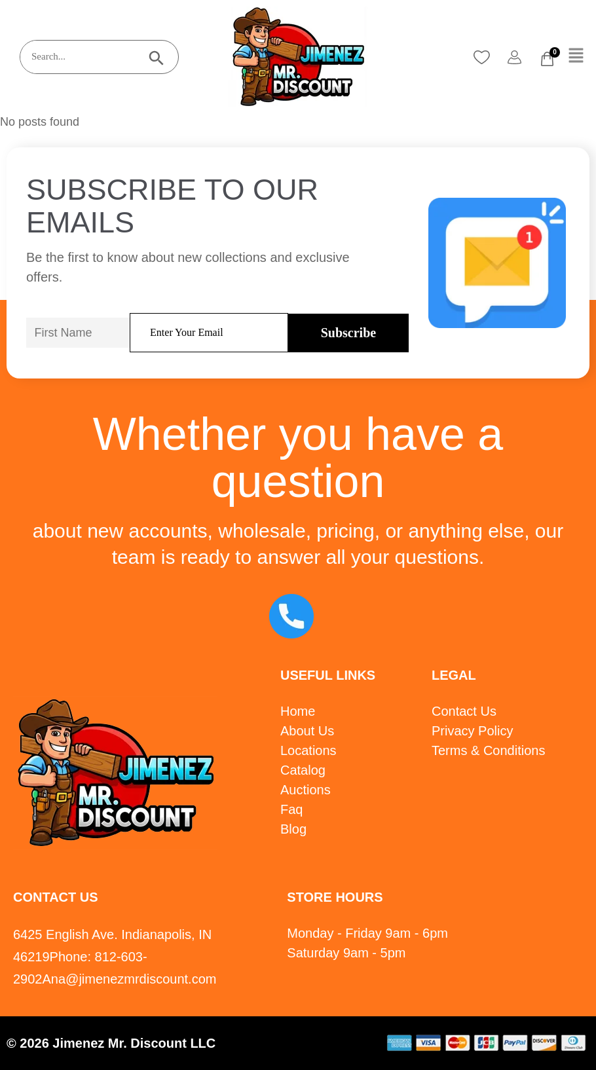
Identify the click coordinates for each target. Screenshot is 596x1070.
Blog (293, 829)
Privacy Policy (472, 731)
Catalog (303, 770)
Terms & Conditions (488, 750)
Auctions (305, 790)
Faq (291, 809)
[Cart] (547, 59)
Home (297, 711)
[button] (576, 56)
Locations (308, 750)
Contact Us (464, 711)
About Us (307, 731)
